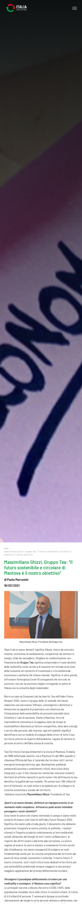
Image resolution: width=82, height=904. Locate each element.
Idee (6, 548)
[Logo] (18, 8)
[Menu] (74, 8)
